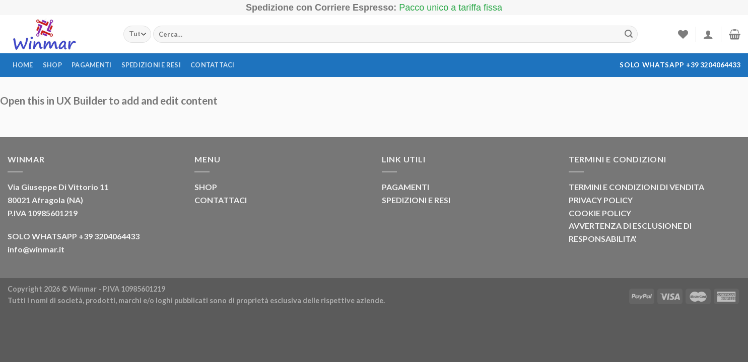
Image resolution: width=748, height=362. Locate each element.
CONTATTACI (220, 200)
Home (23, 65)
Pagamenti (91, 65)
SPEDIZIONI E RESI (416, 200)
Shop (52, 65)
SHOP (205, 187)
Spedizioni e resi (151, 65)
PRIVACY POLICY (601, 200)
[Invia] (628, 34)
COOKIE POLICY (600, 213)
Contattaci (212, 65)
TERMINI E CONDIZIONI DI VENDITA (636, 187)
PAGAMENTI (405, 187)
